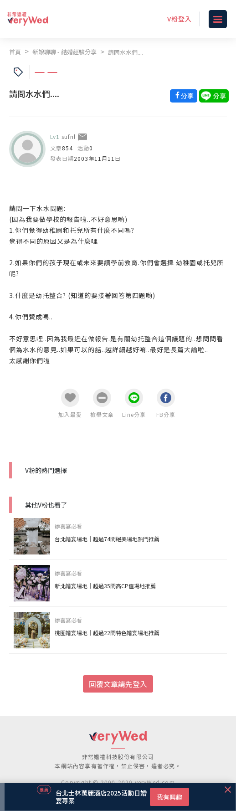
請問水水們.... (125, 52)
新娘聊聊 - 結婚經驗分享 (64, 51)
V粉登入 (179, 18)
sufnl (69, 136)
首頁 (15, 51)
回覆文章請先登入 (118, 683)
